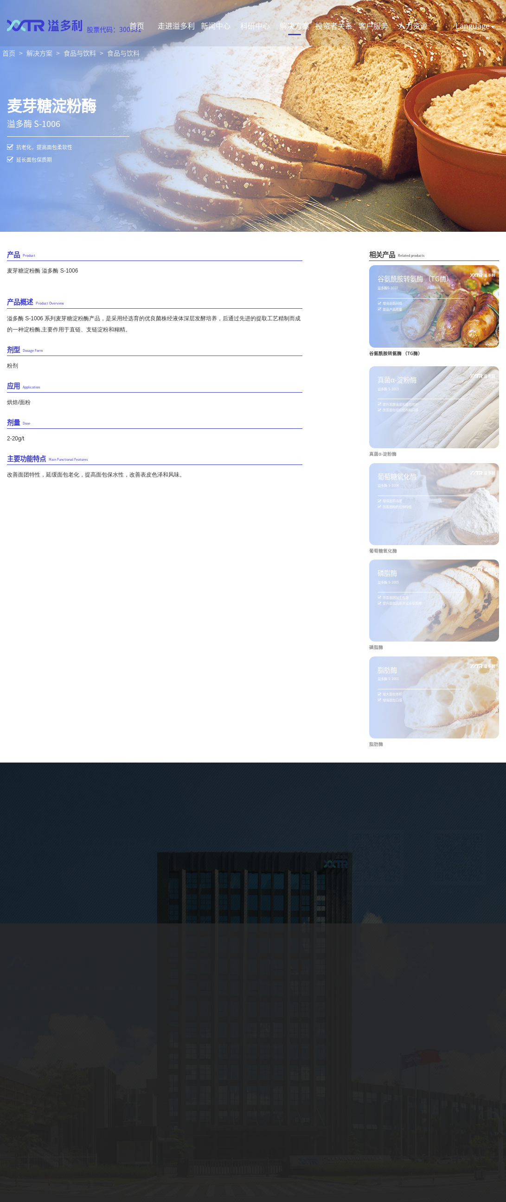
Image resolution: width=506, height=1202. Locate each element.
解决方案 (294, 25)
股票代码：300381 (114, 29)
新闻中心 (216, 25)
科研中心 (255, 25)
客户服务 (373, 25)
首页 (136, 25)
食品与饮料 (80, 52)
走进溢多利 (176, 25)
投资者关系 (333, 25)
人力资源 (413, 25)
